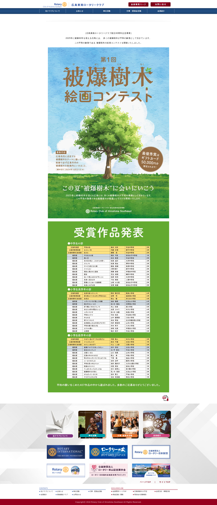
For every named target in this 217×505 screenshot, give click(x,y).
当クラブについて (52, 11)
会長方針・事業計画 (163, 491)
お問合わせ (77, 494)
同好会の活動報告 (140, 494)
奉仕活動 (107, 11)
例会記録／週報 (118, 494)
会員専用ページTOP (119, 491)
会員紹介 (161, 11)
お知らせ (79, 11)
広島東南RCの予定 (140, 491)
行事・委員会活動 (134, 11)
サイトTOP (164, 482)
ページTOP (145, 482)
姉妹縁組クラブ (62, 494)
